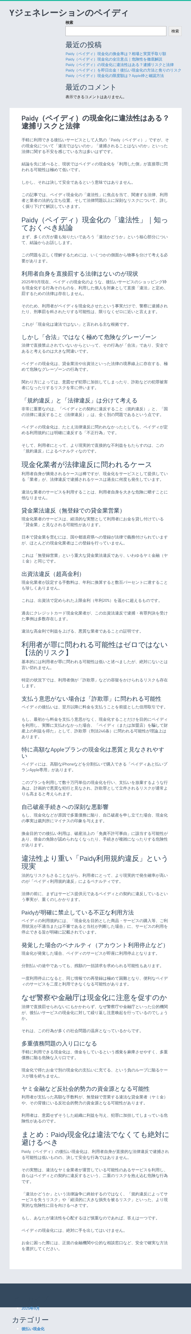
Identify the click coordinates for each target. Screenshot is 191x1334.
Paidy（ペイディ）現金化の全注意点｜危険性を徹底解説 (113, 59)
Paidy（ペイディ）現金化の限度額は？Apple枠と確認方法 (114, 75)
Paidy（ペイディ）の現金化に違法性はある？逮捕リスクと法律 (119, 64)
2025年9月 (31, 1308)
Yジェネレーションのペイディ (69, 12)
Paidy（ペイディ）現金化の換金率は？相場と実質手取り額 (115, 53)
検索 (69, 22)
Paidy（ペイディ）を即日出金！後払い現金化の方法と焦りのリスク (123, 70)
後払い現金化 (33, 1329)
